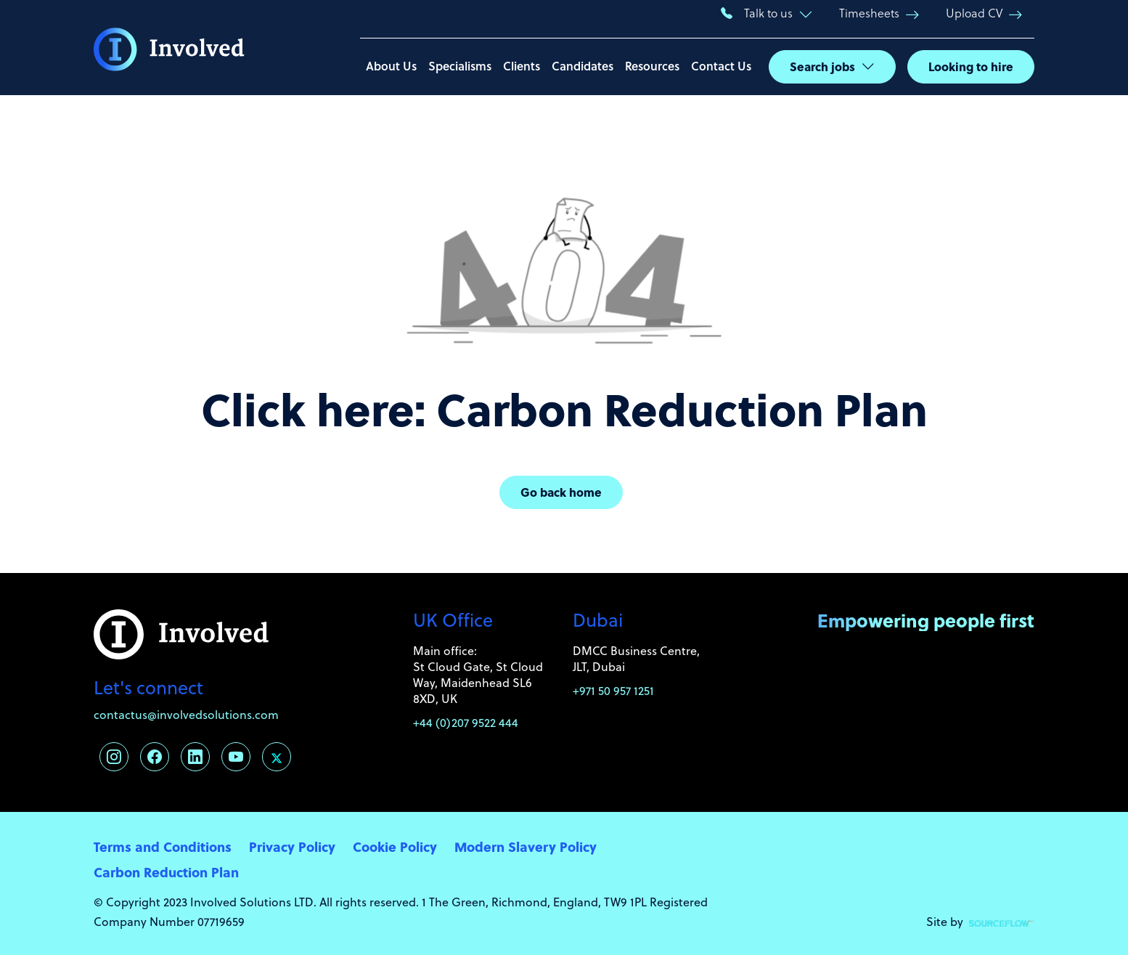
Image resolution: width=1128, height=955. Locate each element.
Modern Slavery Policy (525, 846)
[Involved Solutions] (169, 48)
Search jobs (822, 66)
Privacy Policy (292, 846)
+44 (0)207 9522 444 (465, 723)
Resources (652, 65)
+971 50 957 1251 (613, 691)
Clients (521, 65)
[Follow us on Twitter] (276, 756)
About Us (391, 65)
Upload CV (974, 12)
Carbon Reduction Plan (166, 872)
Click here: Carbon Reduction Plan (564, 408)
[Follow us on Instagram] (113, 756)
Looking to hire (970, 66)
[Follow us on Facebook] (154, 756)
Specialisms (459, 65)
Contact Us (721, 65)
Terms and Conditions (163, 846)
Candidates (582, 65)
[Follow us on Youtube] (235, 756)
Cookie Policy (395, 846)
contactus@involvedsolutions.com (186, 715)
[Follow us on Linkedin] (195, 756)
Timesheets (869, 12)
